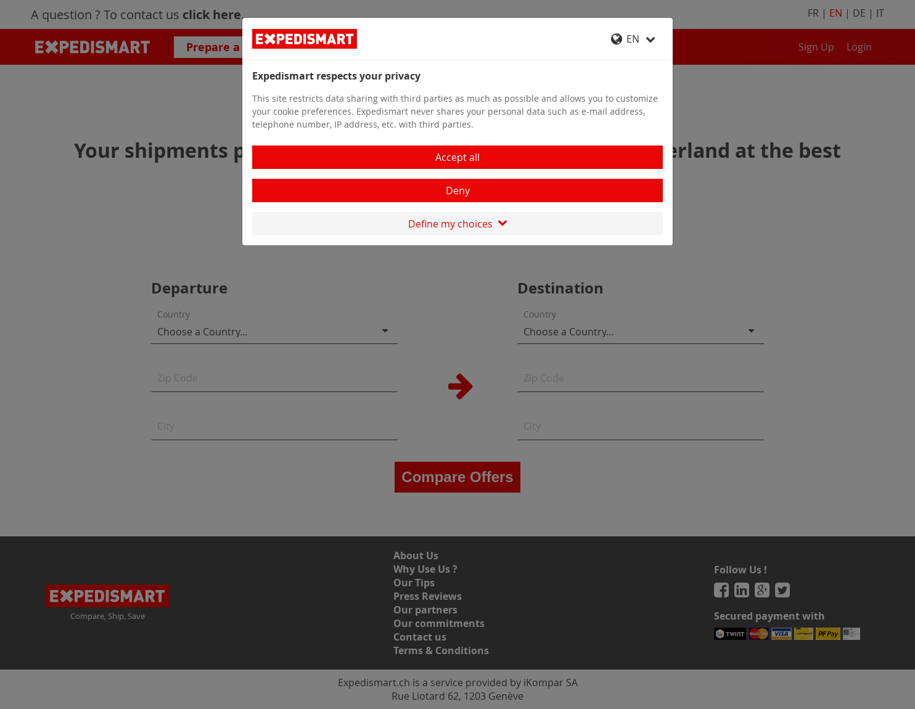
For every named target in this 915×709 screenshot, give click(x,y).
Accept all (457, 157)
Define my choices (457, 224)
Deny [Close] (458, 190)
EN (633, 39)
